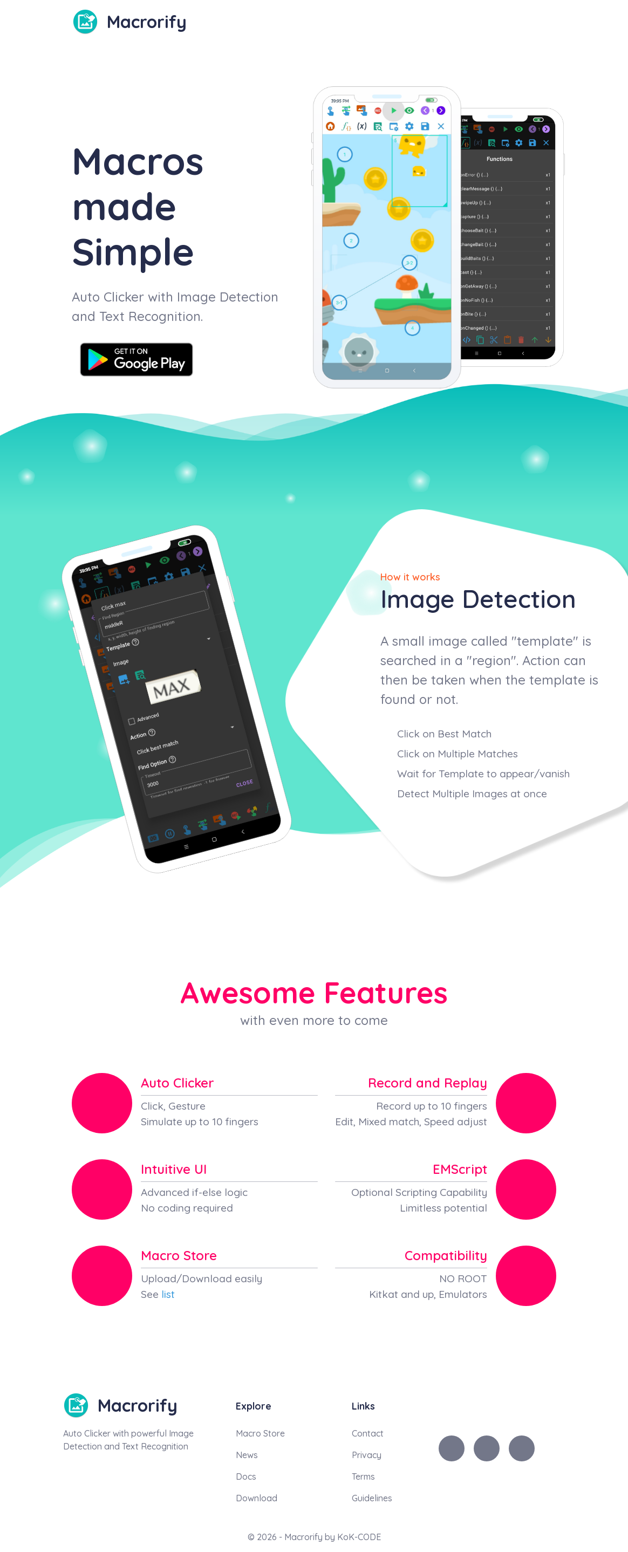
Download (256, 1498)
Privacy (366, 1455)
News (247, 1455)
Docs (246, 1476)
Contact (368, 1433)
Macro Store (260, 1433)
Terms (363, 1476)
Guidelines (372, 1498)
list (168, 1294)
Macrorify (147, 21)
